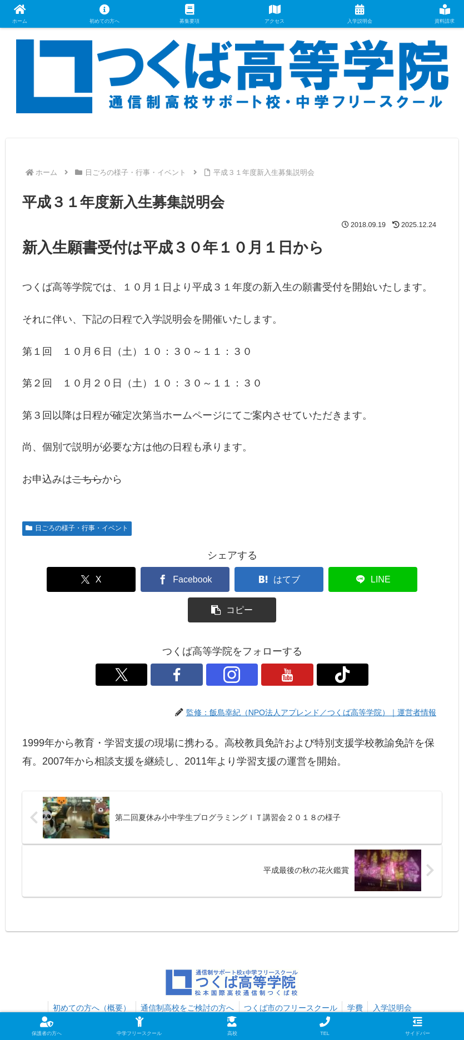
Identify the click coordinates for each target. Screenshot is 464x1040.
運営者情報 (257, 991)
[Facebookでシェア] (147, 579)
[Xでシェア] (62, 579)
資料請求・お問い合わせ (140, 991)
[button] (402, 579)
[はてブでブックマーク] (232, 579)
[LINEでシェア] (317, 579)
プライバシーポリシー (327, 991)
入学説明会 (395, 977)
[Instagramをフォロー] (232, 644)
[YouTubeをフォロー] (258, 644)
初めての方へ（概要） (88, 977)
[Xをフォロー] (181, 644)
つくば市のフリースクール (290, 977)
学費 (357, 977)
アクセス (210, 991)
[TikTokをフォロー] (283, 644)
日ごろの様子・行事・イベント (77, 528)
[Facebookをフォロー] (207, 644)
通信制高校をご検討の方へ (185, 977)
